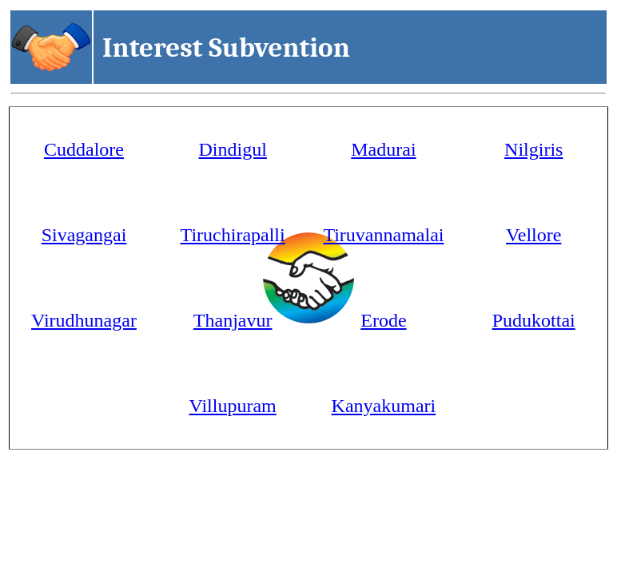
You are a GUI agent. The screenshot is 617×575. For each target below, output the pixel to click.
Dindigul (233, 149)
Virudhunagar (84, 320)
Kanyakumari (384, 405)
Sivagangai (84, 234)
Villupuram (233, 405)
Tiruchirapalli (233, 234)
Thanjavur (233, 320)
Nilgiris (533, 149)
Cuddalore (84, 149)
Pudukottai (533, 320)
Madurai (383, 149)
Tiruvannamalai (383, 234)
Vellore (533, 234)
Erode (383, 320)
